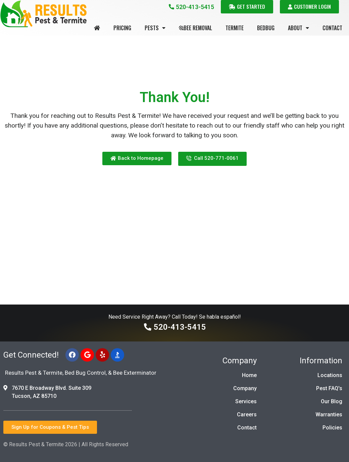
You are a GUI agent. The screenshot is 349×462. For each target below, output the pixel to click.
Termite (235, 28)
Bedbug (266, 28)
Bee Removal (195, 28)
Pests (155, 28)
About (298, 28)
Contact (332, 28)
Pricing (122, 28)
